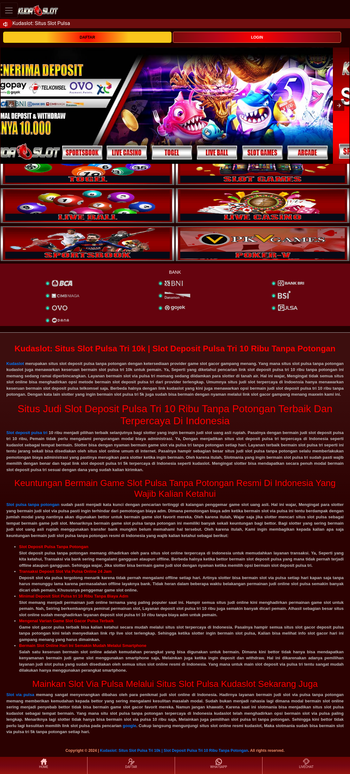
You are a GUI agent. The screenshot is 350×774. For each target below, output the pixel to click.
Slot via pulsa (20, 694)
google (129, 725)
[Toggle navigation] (9, 10)
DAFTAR (87, 37)
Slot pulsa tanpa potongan (32, 504)
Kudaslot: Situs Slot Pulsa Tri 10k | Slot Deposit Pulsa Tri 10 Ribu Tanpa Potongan (174, 750)
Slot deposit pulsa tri (26, 432)
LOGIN (257, 37)
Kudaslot (15, 363)
